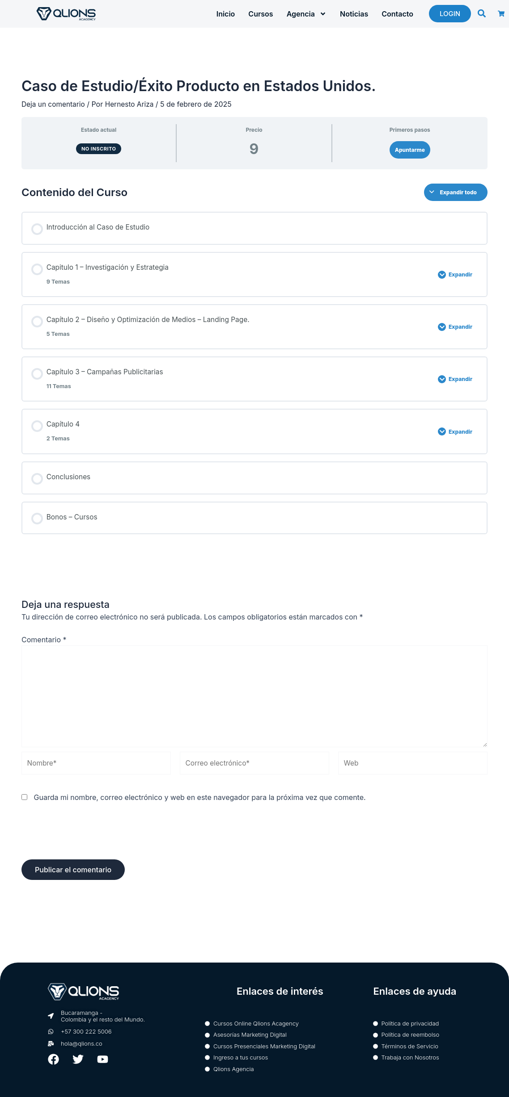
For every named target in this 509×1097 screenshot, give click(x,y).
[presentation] (89, 846)
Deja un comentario (54, 104)
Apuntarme (410, 150)
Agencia (307, 14)
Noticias (354, 13)
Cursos (260, 13)
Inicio (225, 13)
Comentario (44, 643)
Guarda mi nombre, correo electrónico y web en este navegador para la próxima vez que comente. (200, 806)
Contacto (397, 13)
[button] (481, 13)
